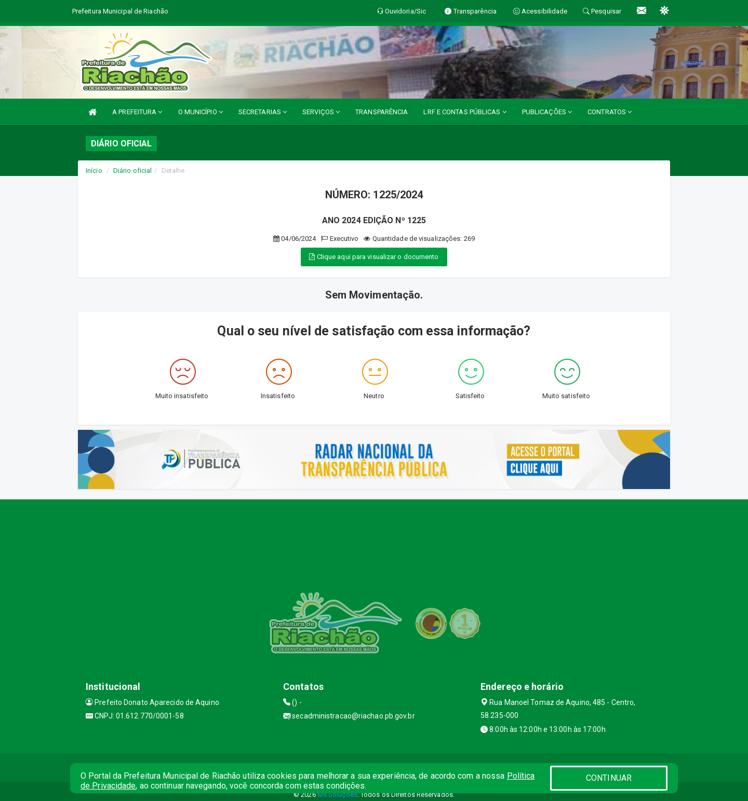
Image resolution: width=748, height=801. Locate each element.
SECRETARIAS (262, 112)
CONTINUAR (609, 778)
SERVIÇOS (321, 112)
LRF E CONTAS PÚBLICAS (464, 112)
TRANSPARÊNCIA (381, 112)
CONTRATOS (609, 112)
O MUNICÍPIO (200, 112)
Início (94, 170)
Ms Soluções (337, 794)
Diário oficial (132, 170)
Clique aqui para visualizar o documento (373, 257)
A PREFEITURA (137, 112)
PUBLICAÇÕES (547, 112)
